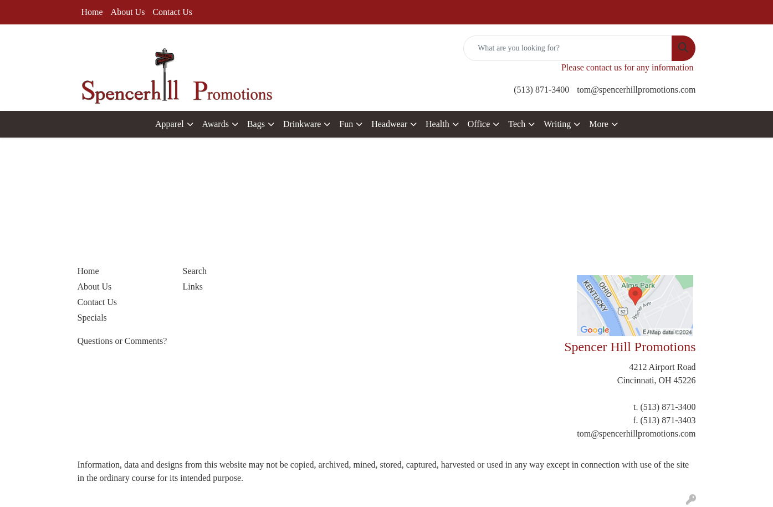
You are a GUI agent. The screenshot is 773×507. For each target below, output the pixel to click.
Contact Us (172, 12)
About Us (128, 12)
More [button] (598, 124)
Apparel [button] (169, 124)
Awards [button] (215, 124)
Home (92, 12)
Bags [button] (256, 124)
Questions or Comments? (122, 341)
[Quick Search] (567, 48)
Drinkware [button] (302, 124)
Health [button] (437, 124)
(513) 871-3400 (541, 89)
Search (195, 271)
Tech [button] (516, 124)
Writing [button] (557, 124)
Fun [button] (346, 124)
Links (193, 286)
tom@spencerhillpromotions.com (636, 89)
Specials (92, 317)
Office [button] (479, 124)
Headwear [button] (389, 124)
